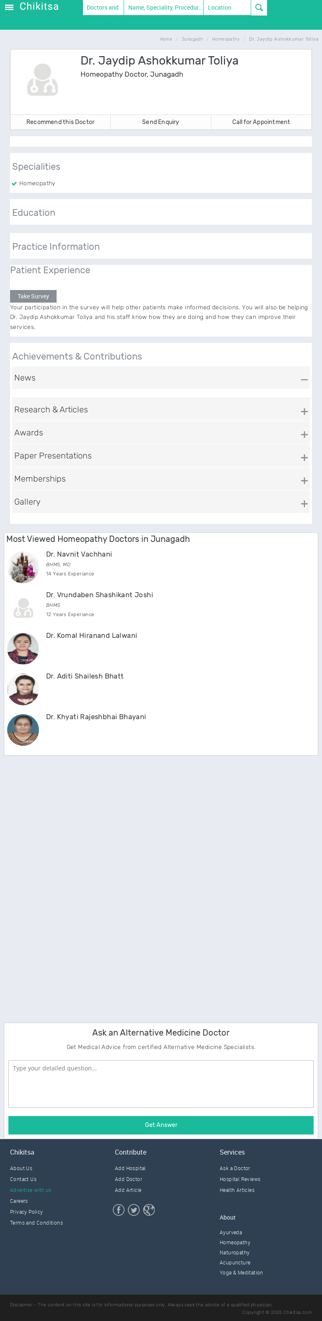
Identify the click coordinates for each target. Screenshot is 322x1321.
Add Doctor (128, 1179)
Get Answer (161, 1125)
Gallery (27, 502)
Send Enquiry (160, 122)
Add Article (128, 1189)
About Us (21, 1168)
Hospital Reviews (240, 1179)
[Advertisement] (67, 887)
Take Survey (33, 296)
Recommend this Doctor (60, 122)
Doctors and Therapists (101, 9)
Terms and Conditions (36, 1222)
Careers (19, 1200)
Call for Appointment (261, 122)
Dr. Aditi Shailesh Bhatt (85, 676)
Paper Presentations (53, 456)
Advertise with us (31, 1189)
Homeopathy (235, 1242)
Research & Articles (51, 409)
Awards (28, 432)
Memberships (40, 479)
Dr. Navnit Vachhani (79, 554)
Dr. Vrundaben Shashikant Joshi (99, 595)
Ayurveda (231, 1232)
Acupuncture (235, 1262)
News (25, 378)
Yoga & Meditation (241, 1272)
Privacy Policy (26, 1211)
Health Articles (237, 1189)
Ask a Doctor (235, 1168)
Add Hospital (130, 1168)
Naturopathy (234, 1252)
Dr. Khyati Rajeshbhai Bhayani (96, 716)
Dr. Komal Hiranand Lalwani (91, 635)
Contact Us (23, 1179)
